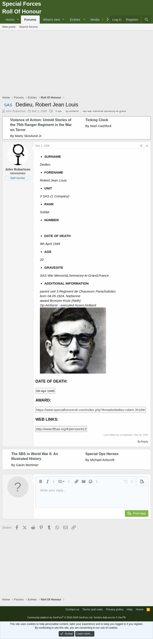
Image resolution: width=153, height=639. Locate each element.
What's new (51, 19)
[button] (18, 19)
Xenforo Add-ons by (110, 617)
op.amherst (72, 111)
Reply (144, 441)
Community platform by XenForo (60, 617)
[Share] (141, 145)
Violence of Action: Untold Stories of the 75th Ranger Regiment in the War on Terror (41, 125)
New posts (9, 26)
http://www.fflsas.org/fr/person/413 (61, 429)
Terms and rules (92, 609)
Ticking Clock (96, 120)
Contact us (72, 609)
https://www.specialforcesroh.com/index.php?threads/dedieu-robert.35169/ (90, 410)
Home (10, 19)
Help (130, 609)
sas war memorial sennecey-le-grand (104, 111)
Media (94, 19)
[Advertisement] (77, 63)
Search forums (28, 26)
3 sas (58, 111)
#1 (147, 145)
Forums (30, 19)
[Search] (146, 19)
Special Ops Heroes (101, 454)
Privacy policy (114, 609)
